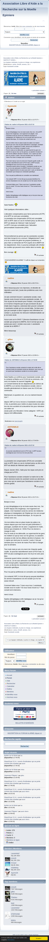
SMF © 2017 (24, 934)
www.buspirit (18, 421)
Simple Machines (33, 934)
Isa (21, 755)
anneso (24, 64)
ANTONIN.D (13, 427)
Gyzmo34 (12, 106)
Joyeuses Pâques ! (11, 775)
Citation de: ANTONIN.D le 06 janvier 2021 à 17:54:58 (21, 360)
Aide (8, 681)
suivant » (43, 90)
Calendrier (10, 686)
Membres (10, 692)
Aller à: (43, 637)
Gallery (9, 689)
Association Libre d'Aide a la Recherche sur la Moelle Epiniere (23, 9)
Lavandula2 (15, 853)
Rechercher (11, 683)
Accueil (9, 675)
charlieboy (14, 868)
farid (12, 903)
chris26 (19, 64)
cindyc (22, 769)
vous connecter (27, 26)
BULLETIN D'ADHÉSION (25, 723)
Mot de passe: (10, 657)
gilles (10, 339)
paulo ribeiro (25, 791)
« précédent (35, 90)
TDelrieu (14, 897)
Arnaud (13, 863)
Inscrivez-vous (12, 697)
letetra (13, 920)
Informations (11, 940)
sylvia (14, 64)
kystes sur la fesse (11, 755)
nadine (11, 278)
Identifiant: (11, 654)
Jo (28, 64)
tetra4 (23, 763)
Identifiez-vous (12, 694)
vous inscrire (41, 26)
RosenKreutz (26, 783)
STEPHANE (15, 914)
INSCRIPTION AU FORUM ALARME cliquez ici (24, 45)
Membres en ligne (12, 840)
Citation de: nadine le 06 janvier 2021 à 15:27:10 (19, 124)
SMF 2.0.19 (16, 934)
